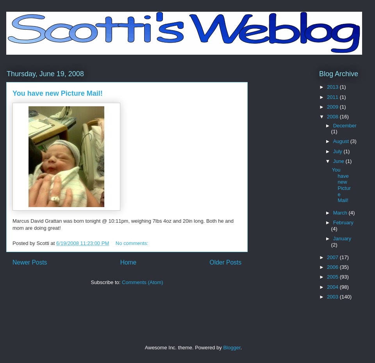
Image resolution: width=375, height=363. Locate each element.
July (338, 151)
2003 (333, 297)
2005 (333, 277)
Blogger (231, 347)
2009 (333, 107)
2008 (333, 117)
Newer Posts (29, 262)
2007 (333, 257)
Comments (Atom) (142, 282)
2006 (333, 267)
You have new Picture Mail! (57, 93)
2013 (333, 87)
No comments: (133, 243)
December (345, 126)
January (342, 238)
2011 (333, 97)
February (343, 222)
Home (128, 262)
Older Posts (225, 262)
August (341, 141)
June (339, 161)
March (341, 213)
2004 (333, 287)
